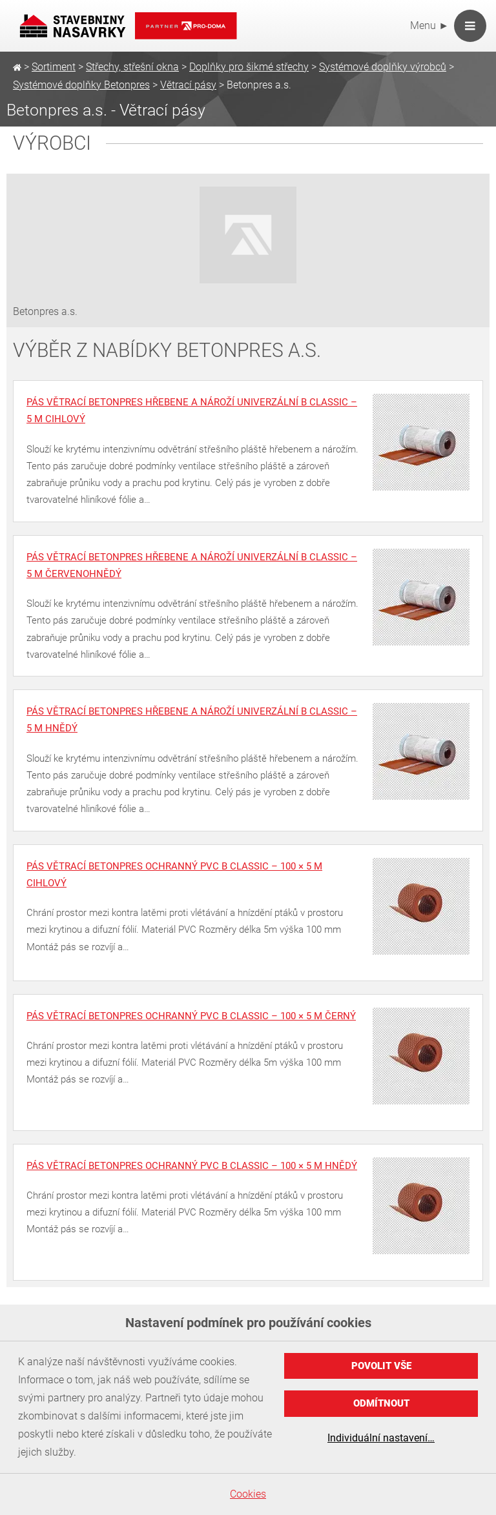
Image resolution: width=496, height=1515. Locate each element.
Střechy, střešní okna (132, 67)
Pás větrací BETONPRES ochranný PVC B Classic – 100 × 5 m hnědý (191, 1166)
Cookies (248, 1494)
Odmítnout (381, 1403)
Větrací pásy (188, 85)
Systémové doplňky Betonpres (81, 85)
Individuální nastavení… (381, 1438)
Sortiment (54, 67)
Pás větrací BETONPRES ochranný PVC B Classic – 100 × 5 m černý (191, 1016)
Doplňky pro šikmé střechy (249, 67)
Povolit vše (381, 1366)
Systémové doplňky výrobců (382, 67)
